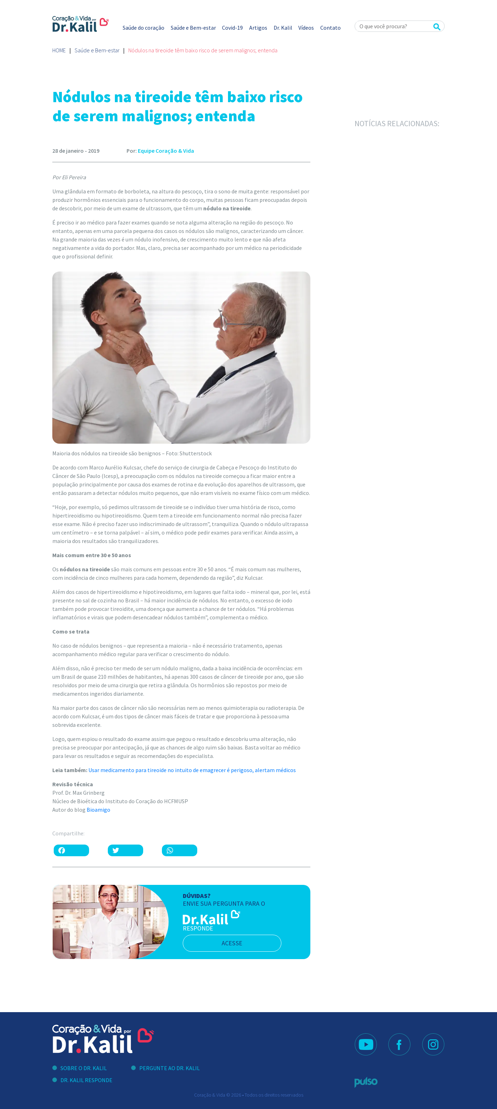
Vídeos (306, 27)
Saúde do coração (143, 27)
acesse (234, 943)
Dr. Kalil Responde (86, 1080)
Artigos (258, 27)
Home (59, 50)
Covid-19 (232, 27)
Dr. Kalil (283, 27)
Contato (330, 27)
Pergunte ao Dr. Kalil (169, 1068)
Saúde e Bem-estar (193, 27)
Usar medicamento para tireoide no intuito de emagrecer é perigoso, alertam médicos (192, 770)
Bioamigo (98, 809)
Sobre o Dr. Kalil (83, 1068)
